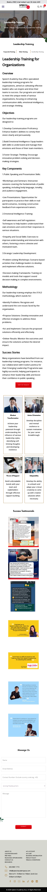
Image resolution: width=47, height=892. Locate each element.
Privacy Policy (31, 858)
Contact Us (9, 860)
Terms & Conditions (33, 860)
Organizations (20, 28)
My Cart (29, 853)
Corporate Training (9, 52)
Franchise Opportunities (13, 858)
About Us (8, 851)
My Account (30, 851)
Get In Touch (23, 385)
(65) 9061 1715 (14, 867)
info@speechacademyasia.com (19, 871)
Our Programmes (11, 853)
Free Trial (8, 855)
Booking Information (34, 855)
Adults (12, 28)
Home (6, 28)
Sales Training (23, 52)
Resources (8, 862)
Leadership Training (38, 52)
